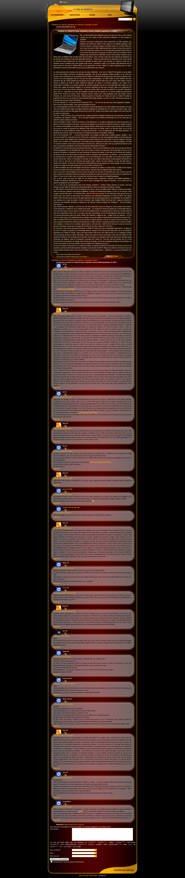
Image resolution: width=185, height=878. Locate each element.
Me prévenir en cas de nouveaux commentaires (68, 862)
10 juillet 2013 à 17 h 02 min (62, 807)
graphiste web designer (70, 507)
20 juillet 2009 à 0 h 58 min (62, 429)
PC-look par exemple (97, 193)
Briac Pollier (114, 256)
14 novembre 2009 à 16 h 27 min (64, 593)
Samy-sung (68, 824)
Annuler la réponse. (78, 824)
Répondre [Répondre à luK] (56, 304)
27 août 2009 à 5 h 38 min (62, 513)
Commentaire (54, 829)
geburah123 (66, 489)
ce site (80, 811)
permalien (84, 256)
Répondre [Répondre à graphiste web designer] (56, 517)
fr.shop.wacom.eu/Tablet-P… (67, 289)
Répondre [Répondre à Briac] (56, 388)
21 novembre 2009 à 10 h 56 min (64, 611)
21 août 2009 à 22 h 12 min (62, 494)
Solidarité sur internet (58, 25)
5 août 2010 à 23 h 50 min (62, 657)
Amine (65, 587)
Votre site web (54, 856)
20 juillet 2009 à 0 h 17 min (62, 314)
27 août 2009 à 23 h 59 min (62, 528)
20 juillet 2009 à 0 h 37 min (62, 397)
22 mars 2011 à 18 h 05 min (62, 778)
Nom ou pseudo (55, 850)
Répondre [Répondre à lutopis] (56, 674)
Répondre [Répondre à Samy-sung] (56, 694)
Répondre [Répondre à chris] (56, 797)
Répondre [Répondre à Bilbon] (56, 583)
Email (51, 853)
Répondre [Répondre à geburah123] (56, 503)
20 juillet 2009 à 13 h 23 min (62, 451)
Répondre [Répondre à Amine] (56, 602)
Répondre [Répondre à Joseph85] (56, 820)
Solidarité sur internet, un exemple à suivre (83, 25)
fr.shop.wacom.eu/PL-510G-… (89, 412)
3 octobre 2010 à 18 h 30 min (63, 704)
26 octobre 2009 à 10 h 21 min (63, 568)
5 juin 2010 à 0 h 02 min (61, 636)
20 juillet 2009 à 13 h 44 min (62, 478)
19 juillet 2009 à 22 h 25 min (62, 269)
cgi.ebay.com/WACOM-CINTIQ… (101, 462)
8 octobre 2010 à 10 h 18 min (63, 735)
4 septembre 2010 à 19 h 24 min (64, 684)
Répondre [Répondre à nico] (56, 647)
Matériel (77, 254)
